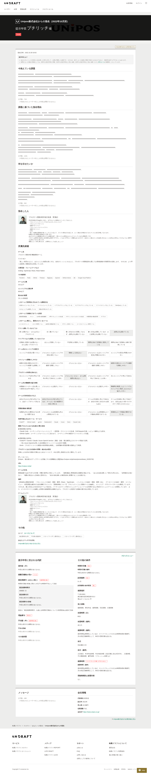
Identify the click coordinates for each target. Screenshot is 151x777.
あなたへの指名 (37, 726)
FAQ (78, 751)
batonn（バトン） (133, 769)
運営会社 (112, 747)
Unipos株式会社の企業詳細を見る (125, 47)
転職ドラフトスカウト (20, 747)
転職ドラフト (17, 726)
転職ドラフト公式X (51, 755)
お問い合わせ (81, 755)
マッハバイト (108, 769)
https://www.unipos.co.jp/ (91, 712)
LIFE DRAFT (49, 751)
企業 (15, 9)
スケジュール (34, 9)
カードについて (29, 533)
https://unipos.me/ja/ (24, 466)
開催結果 (23, 9)
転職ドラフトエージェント (21, 751)
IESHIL (123, 769)
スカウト (27, 726)
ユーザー (7, 9)
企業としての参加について (86, 758)
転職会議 (116, 769)
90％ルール (101, 62)
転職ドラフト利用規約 (117, 751)
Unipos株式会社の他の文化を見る (29, 543)
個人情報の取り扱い (116, 755)
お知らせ (80, 747)
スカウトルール (47, 9)
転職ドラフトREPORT (52, 747)
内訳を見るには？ (127, 556)
